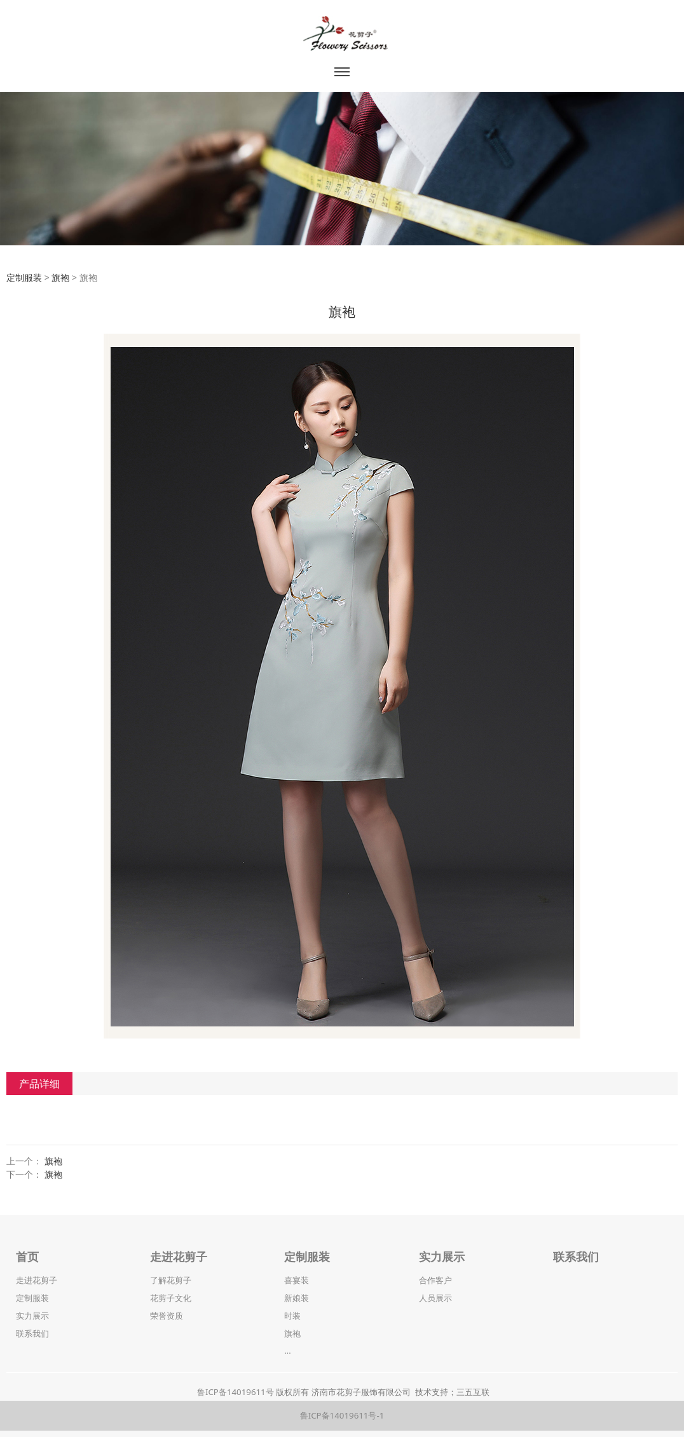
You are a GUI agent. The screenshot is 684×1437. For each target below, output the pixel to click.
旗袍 (60, 277)
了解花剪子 (170, 1280)
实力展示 (32, 1315)
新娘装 (296, 1298)
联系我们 (32, 1333)
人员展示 (435, 1298)
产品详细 (39, 1084)
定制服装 (24, 277)
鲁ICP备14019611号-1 (342, 1415)
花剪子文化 (170, 1298)
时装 (292, 1315)
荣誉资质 (166, 1315)
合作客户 (435, 1280)
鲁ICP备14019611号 (235, 1392)
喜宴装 (296, 1280)
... (287, 1350)
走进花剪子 (36, 1280)
